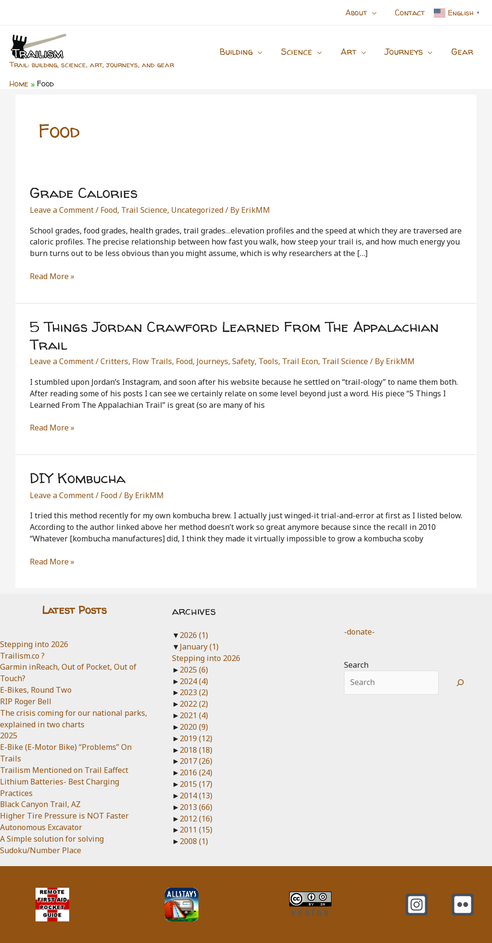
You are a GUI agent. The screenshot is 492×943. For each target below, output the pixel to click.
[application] (376, 12)
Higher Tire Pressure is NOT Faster (64, 815)
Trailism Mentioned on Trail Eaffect (64, 770)
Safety (243, 361)
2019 (196, 738)
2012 (196, 818)
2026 (194, 635)
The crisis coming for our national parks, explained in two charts (73, 719)
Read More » (52, 276)
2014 (196, 795)
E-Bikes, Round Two (36, 690)
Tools (268, 361)
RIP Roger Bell (26, 701)
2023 (194, 692)
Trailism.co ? (22, 655)
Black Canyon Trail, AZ (40, 804)
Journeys (212, 361)
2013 (196, 807)
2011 (196, 829)
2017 (196, 761)
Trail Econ (300, 361)
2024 (194, 681)
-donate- (359, 631)
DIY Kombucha (77, 478)
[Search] (460, 683)
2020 (194, 727)
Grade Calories (83, 192)
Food (108, 210)
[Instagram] (417, 905)
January (199, 646)
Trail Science (144, 210)
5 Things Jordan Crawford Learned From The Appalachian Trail (234, 335)
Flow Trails (152, 361)
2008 (194, 841)
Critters (114, 361)
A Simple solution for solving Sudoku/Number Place (52, 844)
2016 (196, 772)
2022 (194, 703)
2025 (8, 735)
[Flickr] (463, 905)
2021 (194, 715)
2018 (196, 750)
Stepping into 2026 (34, 644)
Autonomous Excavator (41, 827)
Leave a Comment (62, 210)
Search (356, 665)
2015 (196, 784)
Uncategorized (197, 210)
